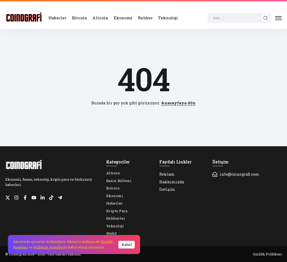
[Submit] (266, 18)
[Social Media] (7, 197)
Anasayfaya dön (178, 102)
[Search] (239, 18)
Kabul (127, 244)
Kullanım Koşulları (49, 247)
